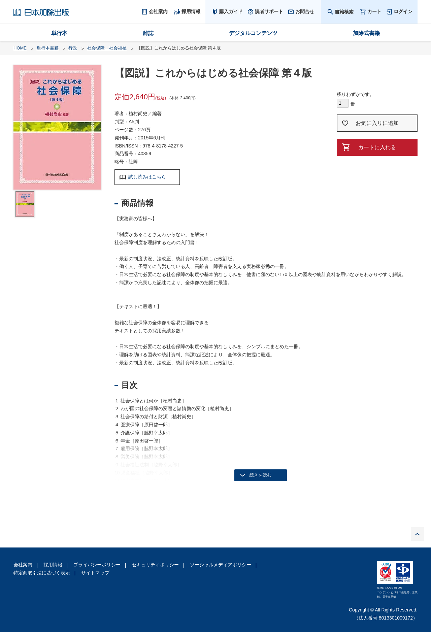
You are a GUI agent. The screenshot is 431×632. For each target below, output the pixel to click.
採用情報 (52, 564)
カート (374, 11)
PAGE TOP (417, 534)
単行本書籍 (48, 48)
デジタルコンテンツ (253, 33)
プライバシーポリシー (97, 564)
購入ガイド (231, 11)
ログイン (403, 11)
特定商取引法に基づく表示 (41, 572)
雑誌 (148, 33)
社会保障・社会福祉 (107, 48)
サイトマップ (95, 572)
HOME (20, 48)
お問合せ (304, 11)
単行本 (59, 33)
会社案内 (22, 564)
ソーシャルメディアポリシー (220, 564)
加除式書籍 (366, 33)
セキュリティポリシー (155, 564)
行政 (72, 48)
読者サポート (269, 11)
